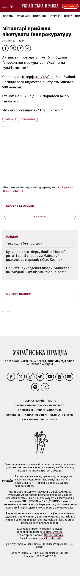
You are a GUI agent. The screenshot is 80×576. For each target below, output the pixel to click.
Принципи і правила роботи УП (27, 414)
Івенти (67, 16)
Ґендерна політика (48, 410)
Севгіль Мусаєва (52, 532)
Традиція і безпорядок (24, 243)
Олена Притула (53, 535)
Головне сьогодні (19, 206)
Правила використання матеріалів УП (39, 405)
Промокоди (49, 419)
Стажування (30, 419)
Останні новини (18, 294)
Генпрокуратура (27, 119)
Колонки (39, 16)
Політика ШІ (26, 410)
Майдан (9, 119)
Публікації (23, 16)
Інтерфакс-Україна (38, 77)
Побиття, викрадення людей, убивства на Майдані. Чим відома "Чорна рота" (37, 270)
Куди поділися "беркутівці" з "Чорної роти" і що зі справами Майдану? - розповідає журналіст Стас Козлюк (35, 256)
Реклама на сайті (34, 400)
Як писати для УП (61, 414)
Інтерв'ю (54, 16)
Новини (8, 16)
